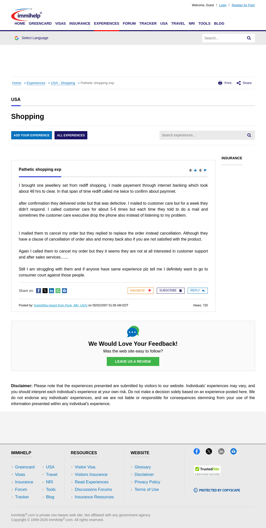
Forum (129, 23)
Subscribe (171, 290)
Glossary (143, 467)
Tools (204, 23)
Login (222, 5)
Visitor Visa (85, 467)
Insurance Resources (94, 497)
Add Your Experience (32, 135)
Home (20, 23)
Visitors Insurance (91, 474)
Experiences (106, 23)
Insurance (80, 23)
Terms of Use (147, 489)
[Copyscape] (217, 490)
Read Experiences (92, 482)
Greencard (40, 23)
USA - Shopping (63, 83)
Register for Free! (243, 5)
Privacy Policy (147, 482)
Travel (178, 23)
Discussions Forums (93, 489)
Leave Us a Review (133, 361)
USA (164, 23)
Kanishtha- (60, 305)
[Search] (249, 38)
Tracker (148, 23)
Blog (219, 23)
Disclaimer (144, 474)
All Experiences (71, 135)
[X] (212, 452)
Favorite (140, 290)
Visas (60, 23)
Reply (197, 290)
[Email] (235, 452)
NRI (192, 23)
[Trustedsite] (207, 475)
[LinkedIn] (224, 452)
